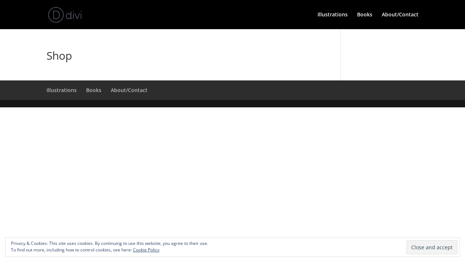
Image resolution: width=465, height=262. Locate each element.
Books (364, 15)
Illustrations (333, 15)
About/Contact (400, 15)
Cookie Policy (146, 250)
